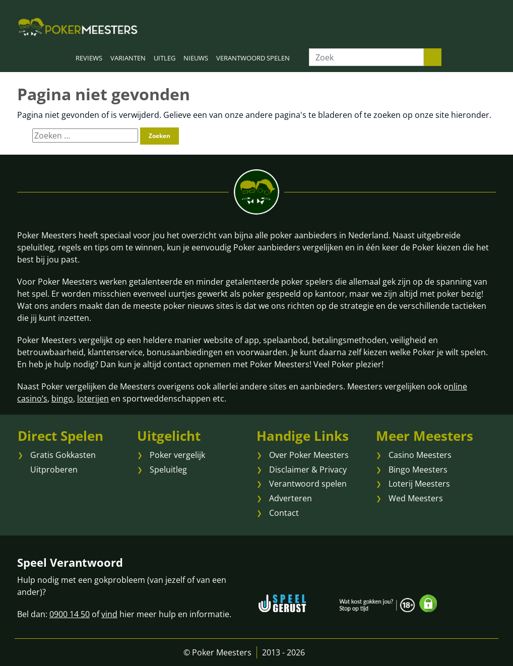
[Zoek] (366, 57)
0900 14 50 (69, 614)
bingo (62, 398)
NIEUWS (195, 57)
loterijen (93, 398)
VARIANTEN (128, 57)
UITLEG (164, 57)
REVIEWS (89, 57)
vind (109, 614)
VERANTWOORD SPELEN (253, 57)
